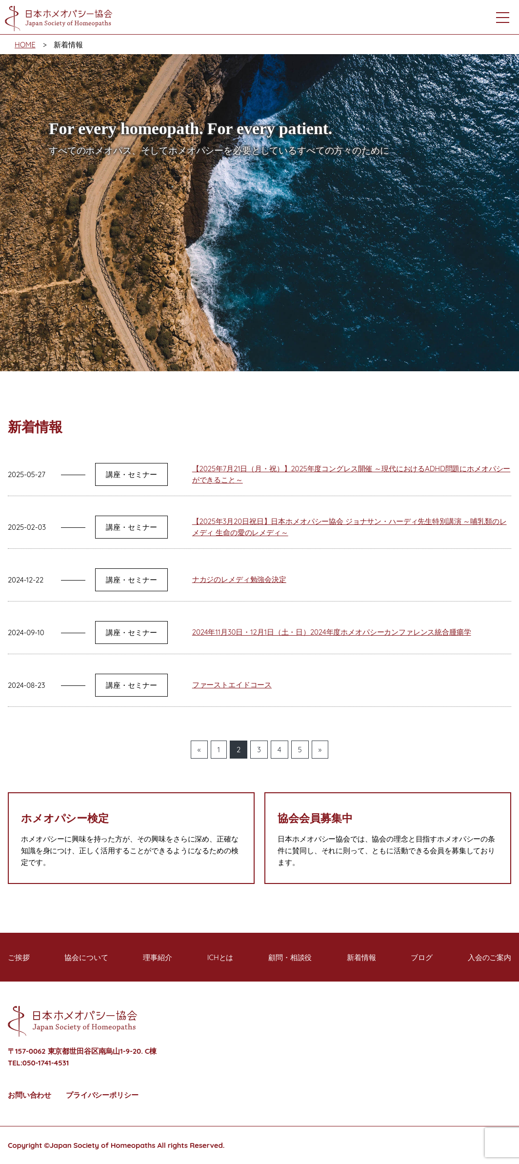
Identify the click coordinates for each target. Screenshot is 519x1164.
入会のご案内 (489, 957)
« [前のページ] (199, 749)
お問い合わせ (29, 1095)
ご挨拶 (19, 957)
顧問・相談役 (290, 957)
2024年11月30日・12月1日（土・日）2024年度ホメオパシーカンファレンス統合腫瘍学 (331, 632)
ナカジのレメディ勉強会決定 (239, 579)
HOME (25, 44)
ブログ (422, 957)
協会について (86, 957)
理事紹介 (157, 957)
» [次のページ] (320, 749)
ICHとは (220, 957)
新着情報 (361, 957)
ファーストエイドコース (232, 684)
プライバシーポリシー (102, 1095)
